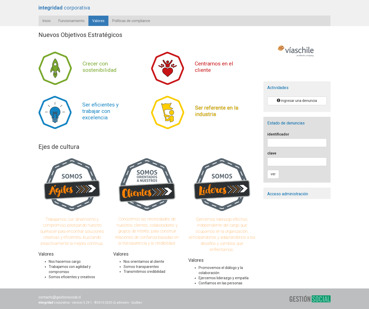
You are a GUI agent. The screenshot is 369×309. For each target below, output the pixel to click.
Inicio (47, 21)
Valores (100, 20)
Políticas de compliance (131, 21)
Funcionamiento (71, 21)
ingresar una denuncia (297, 101)
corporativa (64, 8)
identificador (278, 134)
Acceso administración (287, 193)
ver (273, 174)
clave (271, 153)
